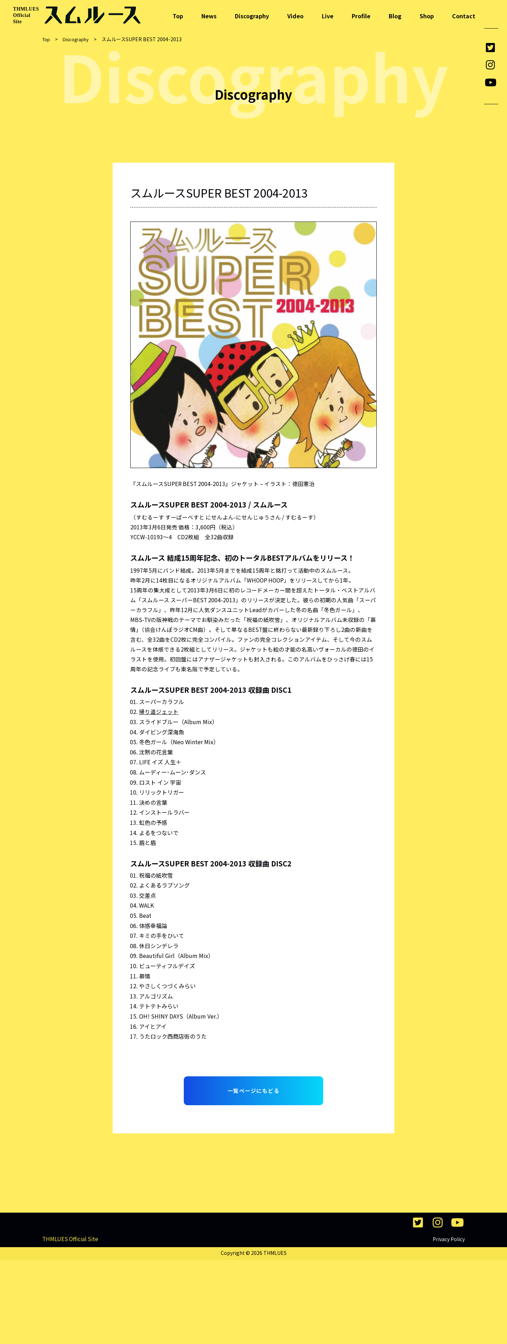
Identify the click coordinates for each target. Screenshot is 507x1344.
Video (295, 16)
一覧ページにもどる (253, 1096)
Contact (463, 16)
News (209, 16)
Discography (252, 16)
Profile (361, 16)
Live (327, 16)
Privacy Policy (449, 1322)
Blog (395, 16)
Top (178, 16)
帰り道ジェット (159, 715)
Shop (427, 16)
